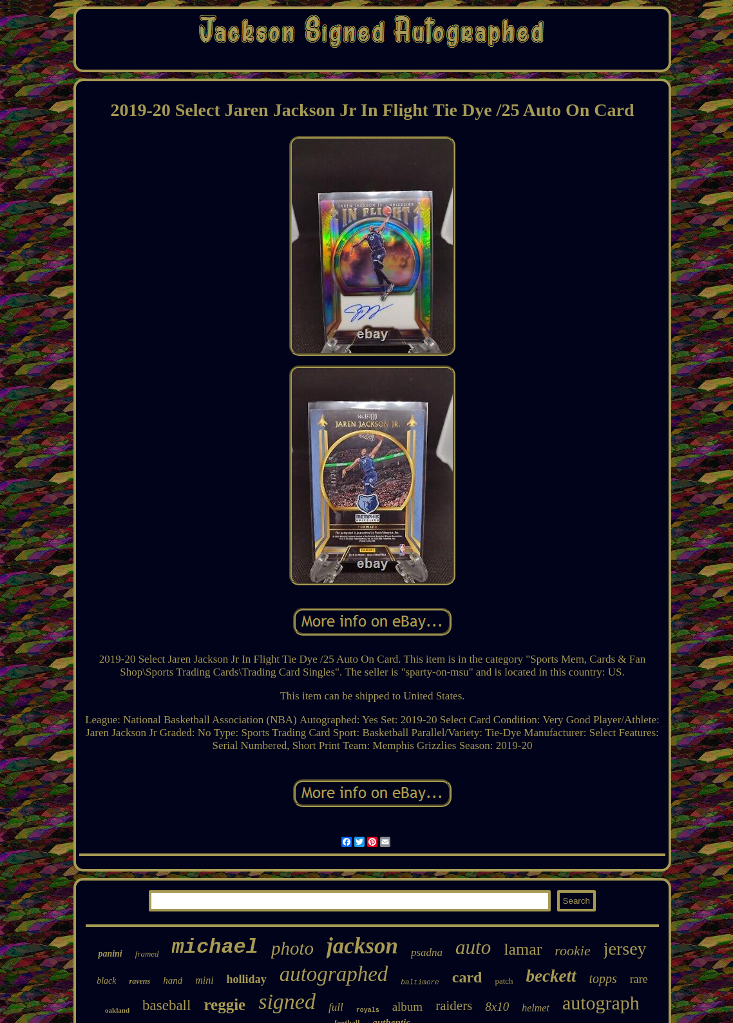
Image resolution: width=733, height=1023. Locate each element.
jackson (362, 946)
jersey (625, 949)
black (106, 981)
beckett (551, 976)
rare (639, 979)
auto (473, 947)
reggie (224, 1004)
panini (110, 954)
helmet (535, 1007)
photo (292, 948)
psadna (427, 952)
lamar (523, 949)
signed (287, 1001)
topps (603, 978)
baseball (166, 1005)
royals (367, 1010)
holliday (247, 979)
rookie (572, 950)
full (335, 1007)
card (467, 977)
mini (204, 980)
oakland (117, 1010)
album (407, 1006)
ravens (139, 981)
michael (215, 947)
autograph (601, 1002)
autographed (334, 974)
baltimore (420, 982)
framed (147, 954)
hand (172, 980)
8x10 (497, 1006)
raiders (453, 1005)
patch (504, 981)
